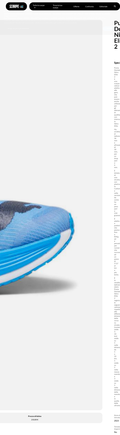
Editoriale (103, 6)
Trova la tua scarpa (57, 6)
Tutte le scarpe (39, 6)
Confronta (89, 6)
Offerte (76, 6)
